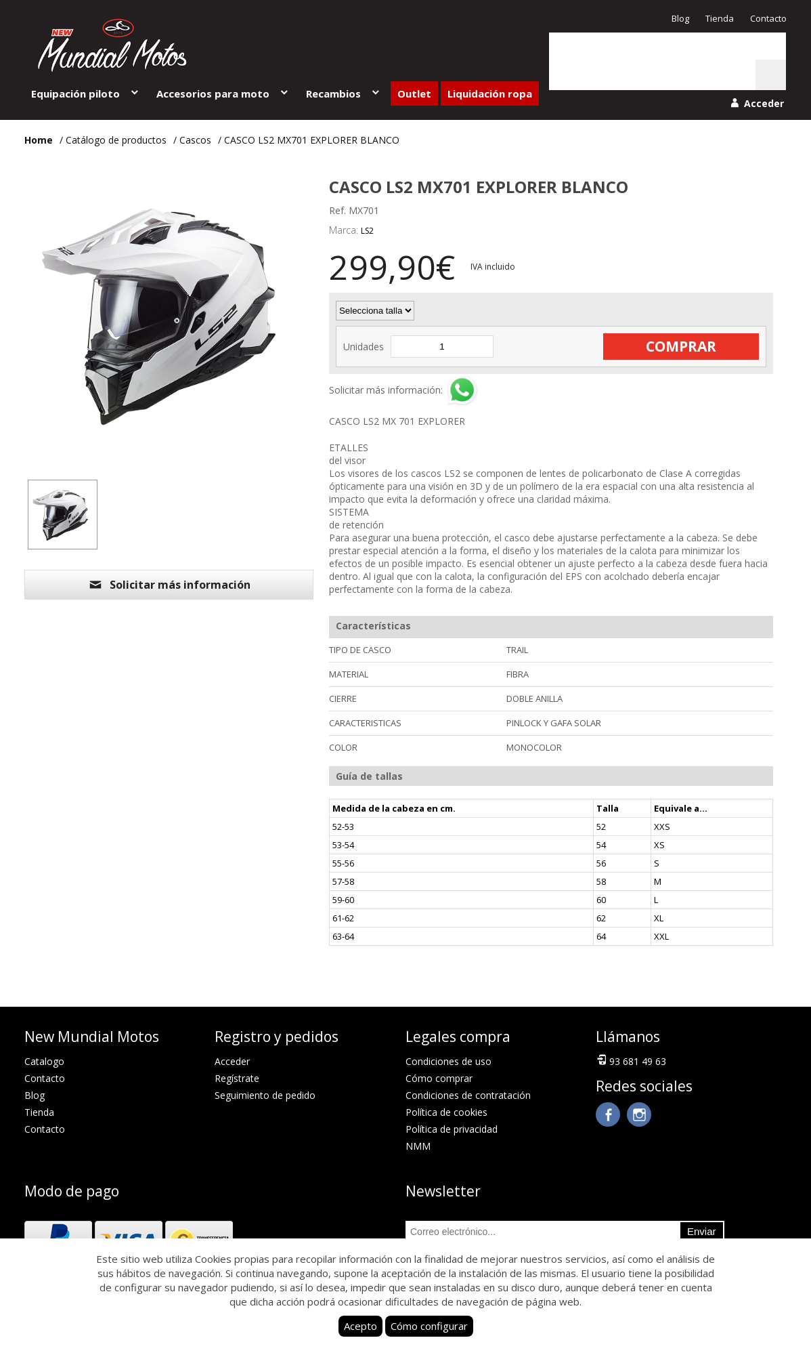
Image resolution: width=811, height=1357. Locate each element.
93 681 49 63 (631, 1060)
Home (38, 139)
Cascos (195, 139)
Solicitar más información (169, 584)
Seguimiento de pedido (265, 1095)
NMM (418, 1146)
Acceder (232, 1061)
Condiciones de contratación (468, 1095)
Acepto (360, 1326)
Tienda (719, 18)
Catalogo (44, 1061)
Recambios (343, 93)
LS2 (367, 230)
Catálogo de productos (116, 139)
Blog (680, 18)
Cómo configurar (429, 1326)
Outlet (414, 93)
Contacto (768, 18)
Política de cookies (446, 1112)
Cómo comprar (439, 1078)
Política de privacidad (452, 1129)
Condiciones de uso (448, 1061)
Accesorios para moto (223, 93)
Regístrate (237, 1078)
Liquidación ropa (489, 93)
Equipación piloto (85, 93)
